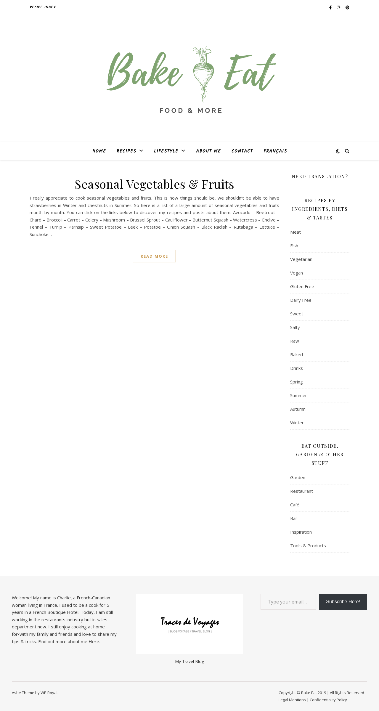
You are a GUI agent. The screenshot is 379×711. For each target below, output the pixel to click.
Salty (295, 327)
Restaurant (301, 491)
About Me (208, 151)
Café (294, 505)
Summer (298, 395)
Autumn (298, 409)
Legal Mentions (292, 699)
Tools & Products (308, 545)
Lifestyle (166, 151)
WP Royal (49, 692)
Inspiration (301, 532)
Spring (296, 382)
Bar (293, 518)
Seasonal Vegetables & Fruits (154, 184)
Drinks (296, 368)
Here (94, 641)
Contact (242, 151)
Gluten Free (302, 286)
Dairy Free (300, 300)
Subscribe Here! (343, 601)
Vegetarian (301, 259)
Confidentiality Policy (328, 699)
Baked (296, 354)
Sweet (296, 314)
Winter (297, 423)
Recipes (126, 151)
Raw (294, 341)
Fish (294, 245)
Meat (295, 232)
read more (154, 256)
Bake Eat (309, 692)
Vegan (296, 273)
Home (99, 151)
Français (275, 151)
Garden (297, 477)
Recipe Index (43, 7)
